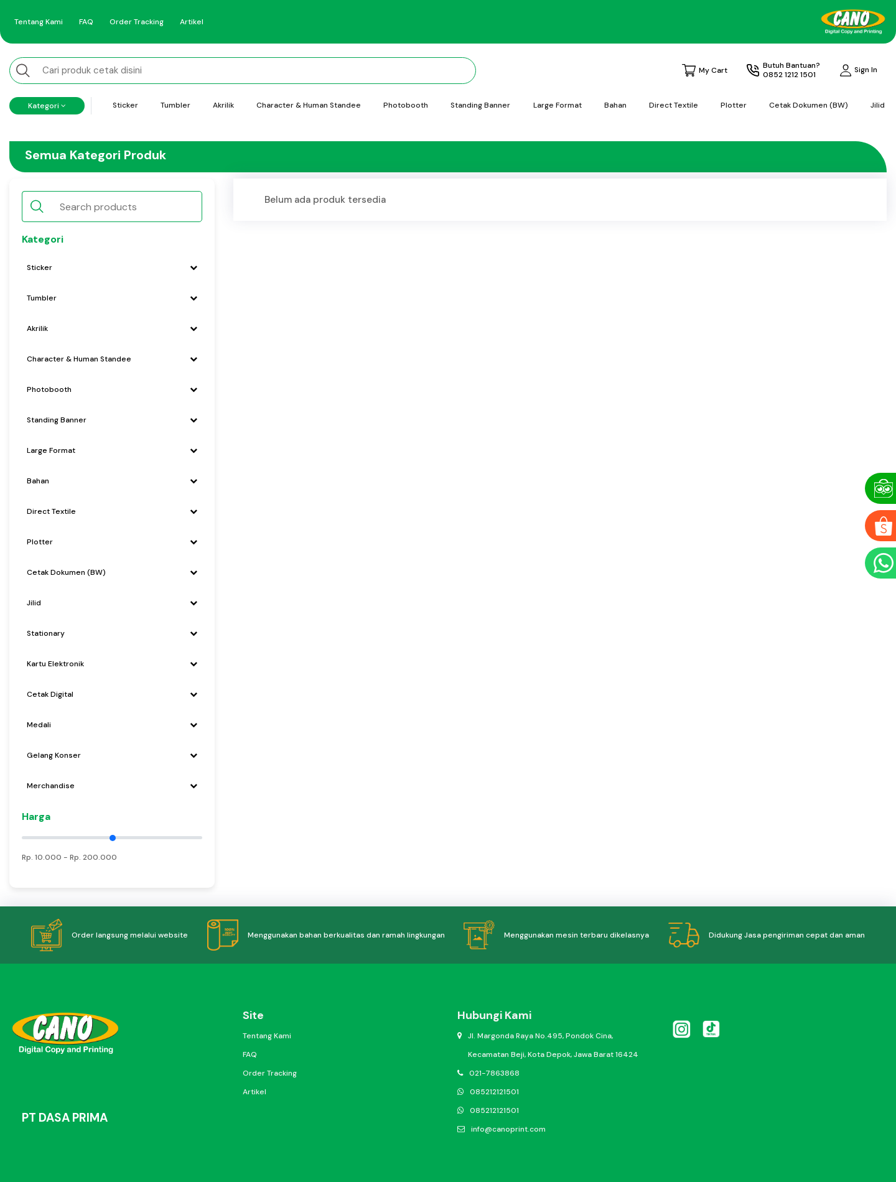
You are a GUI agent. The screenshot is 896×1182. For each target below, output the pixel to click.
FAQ (86, 22)
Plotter (734, 105)
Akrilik (223, 105)
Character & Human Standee (308, 105)
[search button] (23, 70)
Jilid (877, 105)
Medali (112, 725)
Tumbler (175, 105)
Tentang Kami (38, 22)
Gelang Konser (112, 755)
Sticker (125, 105)
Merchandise (112, 786)
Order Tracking (137, 22)
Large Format (557, 105)
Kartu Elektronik (112, 664)
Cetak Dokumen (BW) (808, 105)
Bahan (615, 105)
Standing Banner (480, 105)
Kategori (47, 106)
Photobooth (405, 105)
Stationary (112, 633)
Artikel (191, 22)
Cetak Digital (112, 694)
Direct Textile (673, 105)
